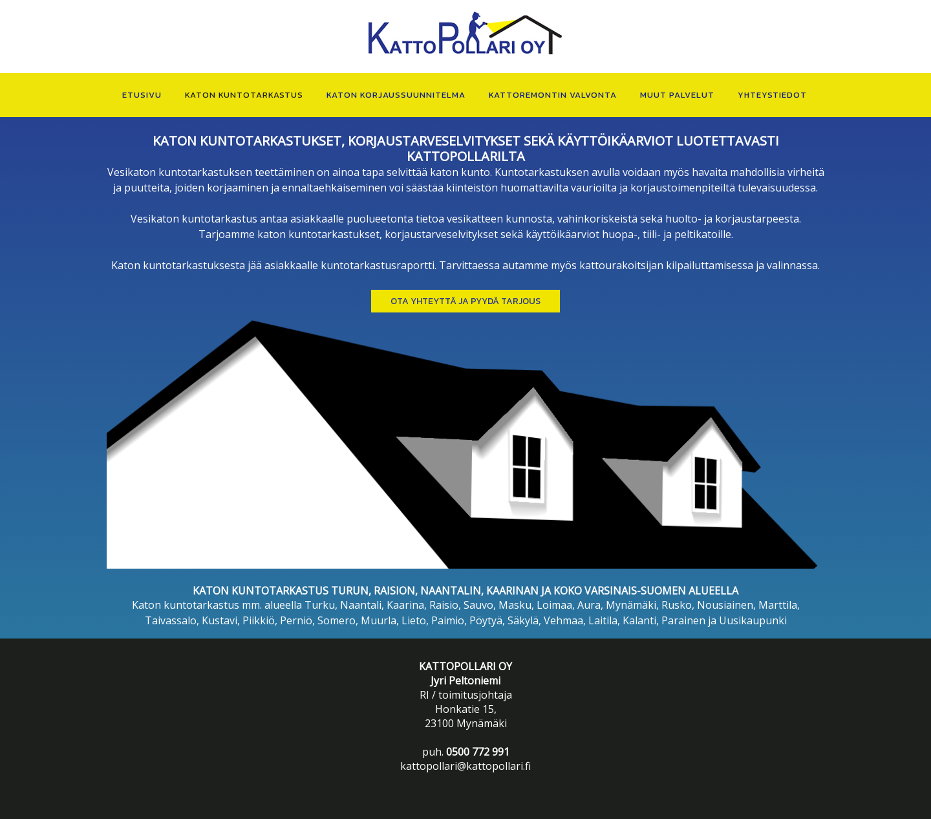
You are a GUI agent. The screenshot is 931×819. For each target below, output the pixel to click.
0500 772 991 (477, 752)
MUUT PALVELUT (677, 95)
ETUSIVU (142, 95)
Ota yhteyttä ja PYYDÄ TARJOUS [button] (465, 301)
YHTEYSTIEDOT (772, 95)
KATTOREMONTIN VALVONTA (553, 95)
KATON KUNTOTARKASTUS (244, 95)
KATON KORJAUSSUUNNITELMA (396, 95)
